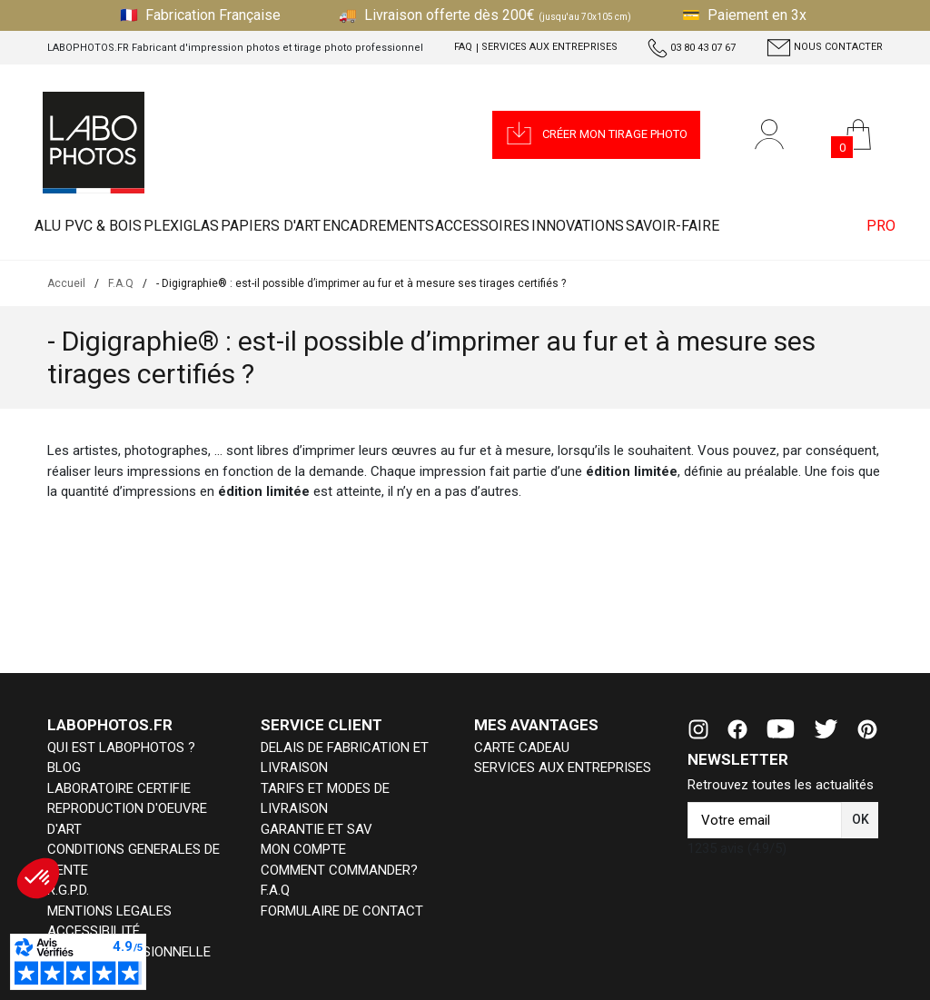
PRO (872, 226)
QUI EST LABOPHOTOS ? (121, 747)
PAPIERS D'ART (311, 226)
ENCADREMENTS (435, 226)
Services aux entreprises (549, 47)
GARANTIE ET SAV (316, 829)
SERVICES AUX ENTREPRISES (562, 767)
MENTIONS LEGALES (109, 911)
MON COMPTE (303, 849)
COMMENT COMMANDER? (339, 870)
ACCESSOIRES (557, 226)
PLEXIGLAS (205, 226)
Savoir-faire (779, 226)
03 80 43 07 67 (692, 48)
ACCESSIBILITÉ (93, 931)
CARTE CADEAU (521, 747)
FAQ (463, 47)
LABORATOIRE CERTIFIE (119, 788)
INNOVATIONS (668, 226)
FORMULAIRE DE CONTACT (342, 911)
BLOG (64, 767)
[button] (596, 135)
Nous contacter (825, 47)
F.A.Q (275, 890)
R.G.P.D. (68, 890)
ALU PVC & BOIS (96, 226)
